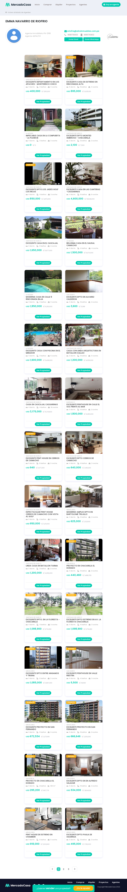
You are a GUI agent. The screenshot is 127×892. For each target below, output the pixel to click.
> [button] (75, 869)
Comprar (47, 4)
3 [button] (68, 869)
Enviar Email (73, 39)
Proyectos (71, 4)
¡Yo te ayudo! (83, 888)
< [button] (52, 869)
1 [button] (58, 869)
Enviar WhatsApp (92, 39)
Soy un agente (111, 4)
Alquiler (58, 4)
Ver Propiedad (43, 101)
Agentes (83, 4)
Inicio (37, 4)
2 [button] (63, 869)
